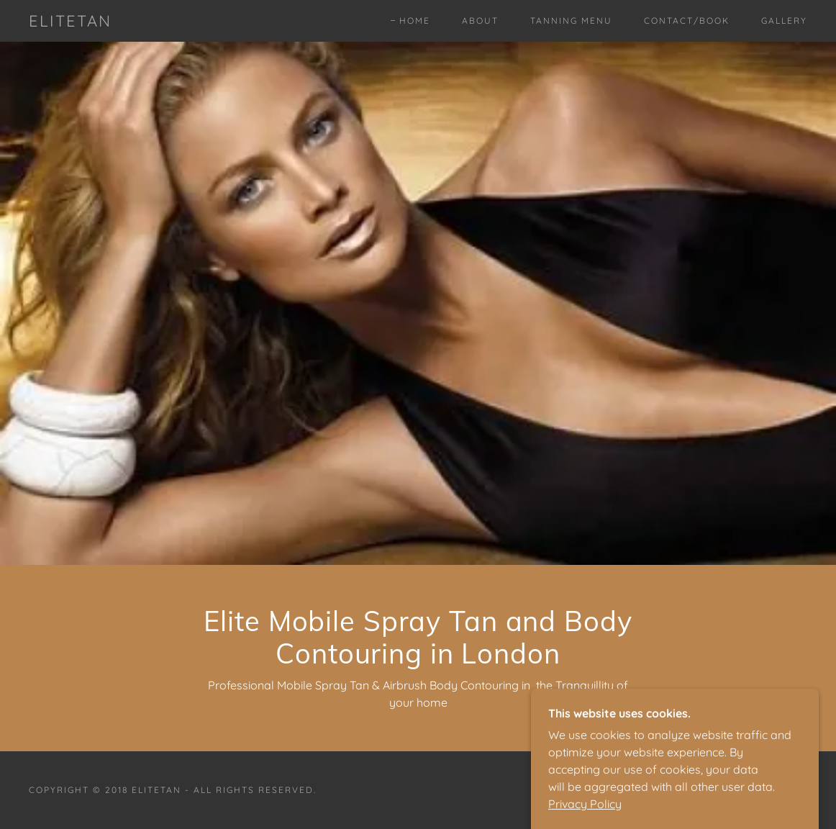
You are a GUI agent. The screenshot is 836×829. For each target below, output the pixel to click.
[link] (70, 22)
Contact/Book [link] (687, 20)
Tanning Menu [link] (571, 20)
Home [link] (414, 20)
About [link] (480, 20)
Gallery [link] (784, 20)
